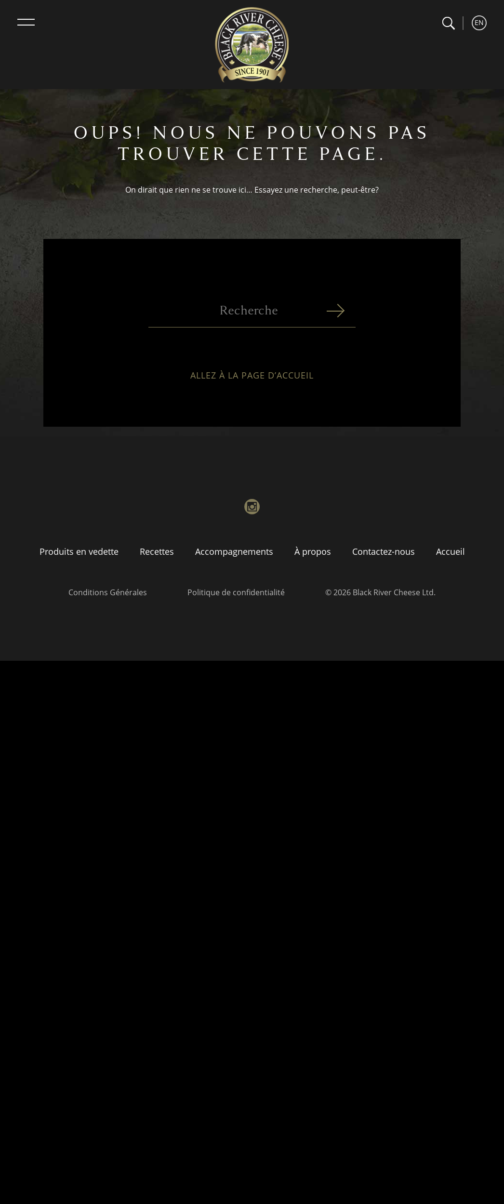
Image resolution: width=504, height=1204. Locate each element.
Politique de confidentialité (236, 592)
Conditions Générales (107, 592)
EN (479, 22)
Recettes (157, 551)
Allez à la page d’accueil (252, 383)
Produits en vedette (79, 551)
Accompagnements (234, 551)
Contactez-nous (383, 551)
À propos (312, 551)
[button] (448, 23)
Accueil (450, 551)
